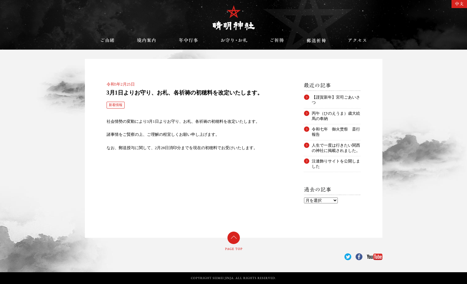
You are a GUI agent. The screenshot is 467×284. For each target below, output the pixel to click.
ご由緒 (107, 40)
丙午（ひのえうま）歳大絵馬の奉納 (336, 113)
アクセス (357, 40)
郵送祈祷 (316, 40)
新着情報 (115, 105)
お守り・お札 (234, 40)
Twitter (347, 256)
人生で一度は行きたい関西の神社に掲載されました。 (336, 145)
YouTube (374, 256)
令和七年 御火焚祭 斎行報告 (336, 129)
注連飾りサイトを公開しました (336, 161)
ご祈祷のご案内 (277, 40)
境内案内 (146, 40)
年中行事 (188, 40)
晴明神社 (233, 18)
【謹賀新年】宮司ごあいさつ (336, 97)
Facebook (359, 256)
